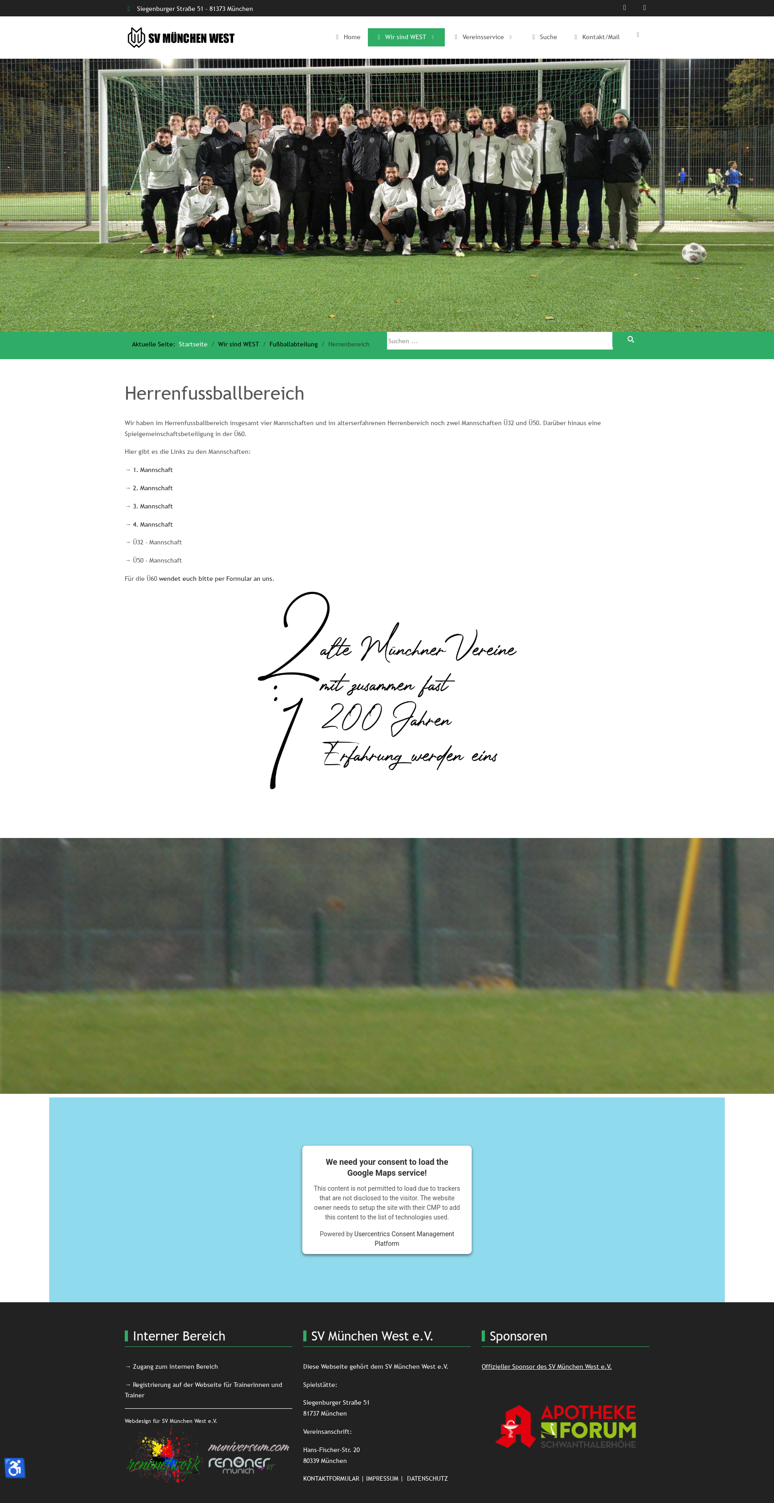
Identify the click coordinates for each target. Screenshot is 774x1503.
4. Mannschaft (153, 524)
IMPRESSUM (382, 1478)
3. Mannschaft (153, 506)
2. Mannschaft (153, 488)
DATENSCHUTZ (427, 1478)
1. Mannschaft (153, 470)
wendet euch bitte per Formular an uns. (217, 578)
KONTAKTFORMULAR (331, 1478)
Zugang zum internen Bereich (175, 1366)
